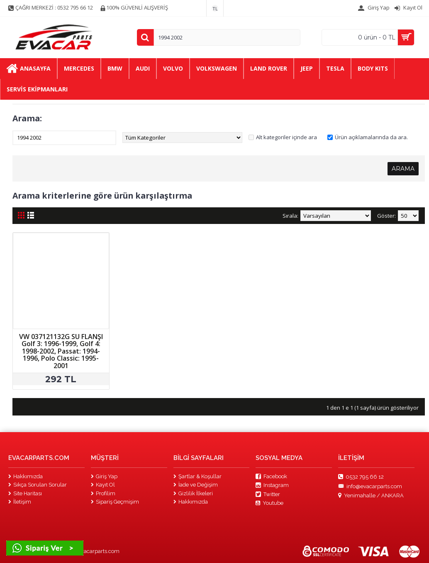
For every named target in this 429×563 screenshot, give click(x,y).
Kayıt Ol (103, 485)
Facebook (271, 476)
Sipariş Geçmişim (115, 502)
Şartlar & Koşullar (197, 476)
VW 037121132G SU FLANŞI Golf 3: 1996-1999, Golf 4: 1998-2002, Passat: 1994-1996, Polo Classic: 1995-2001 (61, 351)
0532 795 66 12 (361, 477)
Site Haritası (25, 493)
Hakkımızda (25, 476)
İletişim (19, 502)
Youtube (269, 503)
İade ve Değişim (195, 485)
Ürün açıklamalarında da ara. (371, 137)
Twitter (268, 494)
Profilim (103, 493)
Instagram (272, 485)
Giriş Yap (104, 476)
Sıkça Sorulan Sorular (37, 485)
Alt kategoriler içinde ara (286, 137)
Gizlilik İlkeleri (193, 493)
